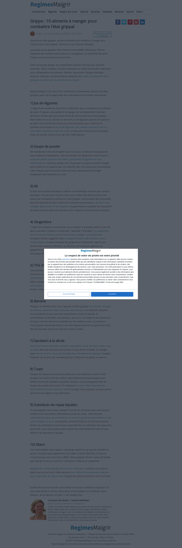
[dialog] (91, 274)
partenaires (66, 259)
